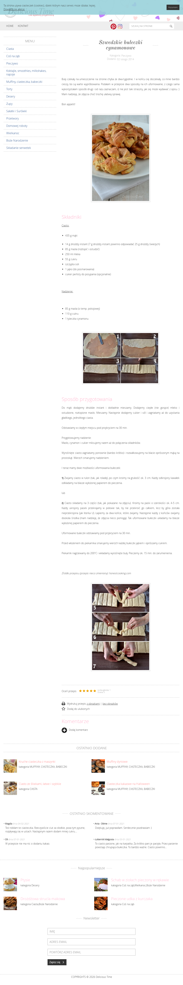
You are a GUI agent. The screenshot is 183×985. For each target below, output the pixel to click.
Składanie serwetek (18, 148)
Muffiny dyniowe (117, 761)
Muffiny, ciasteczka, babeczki (24, 82)
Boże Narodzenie (17, 140)
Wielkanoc (12, 133)
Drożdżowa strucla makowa (43, 899)
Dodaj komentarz (75, 729)
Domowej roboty (16, 126)
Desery (10, 96)
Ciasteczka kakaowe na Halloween (128, 784)
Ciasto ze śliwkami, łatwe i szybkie (40, 784)
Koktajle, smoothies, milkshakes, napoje (26, 72)
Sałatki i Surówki (16, 111)
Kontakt (23, 26)
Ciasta (10, 49)
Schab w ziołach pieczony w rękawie (140, 880)
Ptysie (25, 880)
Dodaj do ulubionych (78, 709)
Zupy (9, 104)
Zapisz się (57, 962)
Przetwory (12, 118)
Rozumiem (173, 7)
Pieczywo (12, 63)
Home (10, 26)
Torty (9, 89)
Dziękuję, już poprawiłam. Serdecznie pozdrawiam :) (123, 827)
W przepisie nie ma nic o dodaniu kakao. (27, 843)
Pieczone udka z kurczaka (132, 899)
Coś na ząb (13, 56)
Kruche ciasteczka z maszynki (37, 761)
